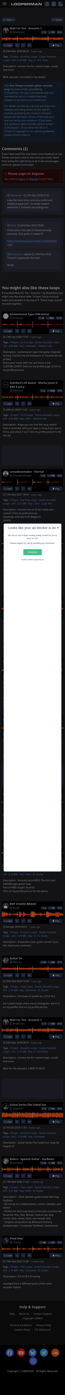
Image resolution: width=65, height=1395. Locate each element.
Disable (32, 552)
